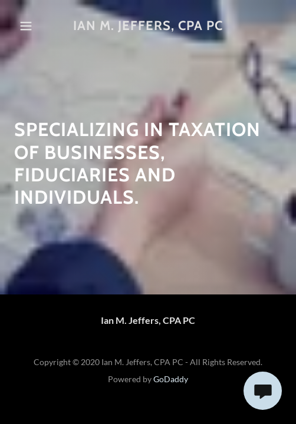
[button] (32, 26)
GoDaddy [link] (170, 379)
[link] (148, 26)
